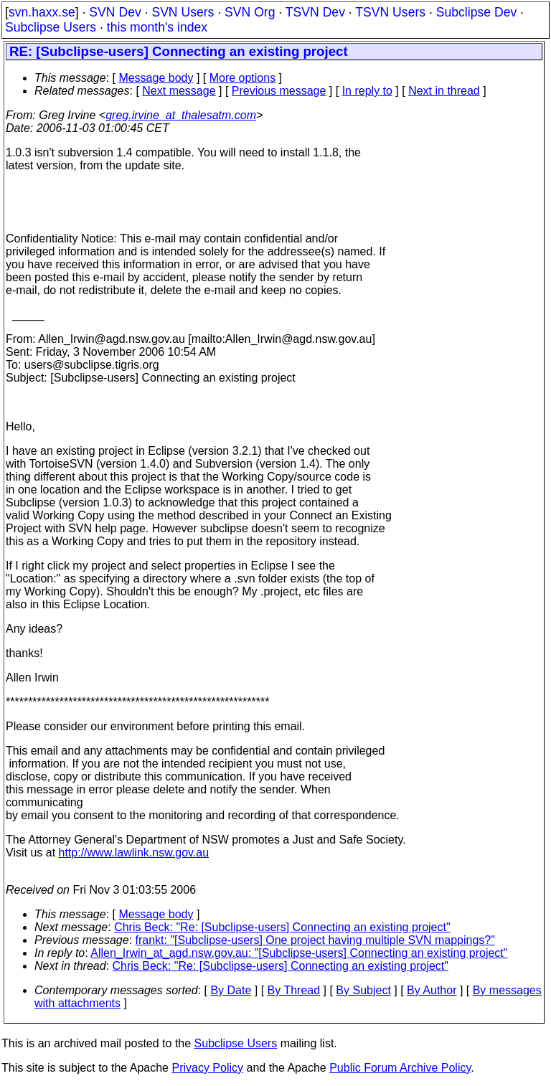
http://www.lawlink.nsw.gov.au (134, 852)
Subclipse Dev (476, 12)
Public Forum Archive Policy (400, 1068)
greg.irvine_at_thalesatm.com (180, 115)
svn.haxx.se (42, 12)
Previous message (279, 91)
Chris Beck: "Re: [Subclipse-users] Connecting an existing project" (282, 927)
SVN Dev (115, 12)
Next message (178, 91)
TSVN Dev (315, 12)
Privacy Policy (207, 1068)
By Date (230, 990)
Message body (155, 78)
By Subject (363, 990)
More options (242, 78)
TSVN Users (390, 12)
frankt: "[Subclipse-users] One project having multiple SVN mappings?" (315, 940)
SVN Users (182, 12)
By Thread (294, 990)
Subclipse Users (50, 27)
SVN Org (250, 12)
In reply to (367, 91)
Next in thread (444, 91)
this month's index (157, 27)
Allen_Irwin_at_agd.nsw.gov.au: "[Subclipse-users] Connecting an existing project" (298, 953)
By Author (431, 990)
